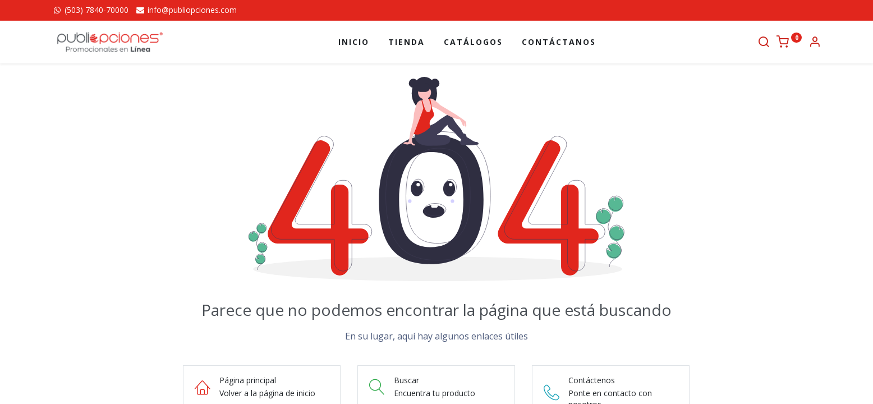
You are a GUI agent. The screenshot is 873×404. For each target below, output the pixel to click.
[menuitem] (354, 42)
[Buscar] (763, 43)
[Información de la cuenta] (814, 43)
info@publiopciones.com (186, 9)
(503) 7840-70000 (90, 9)
